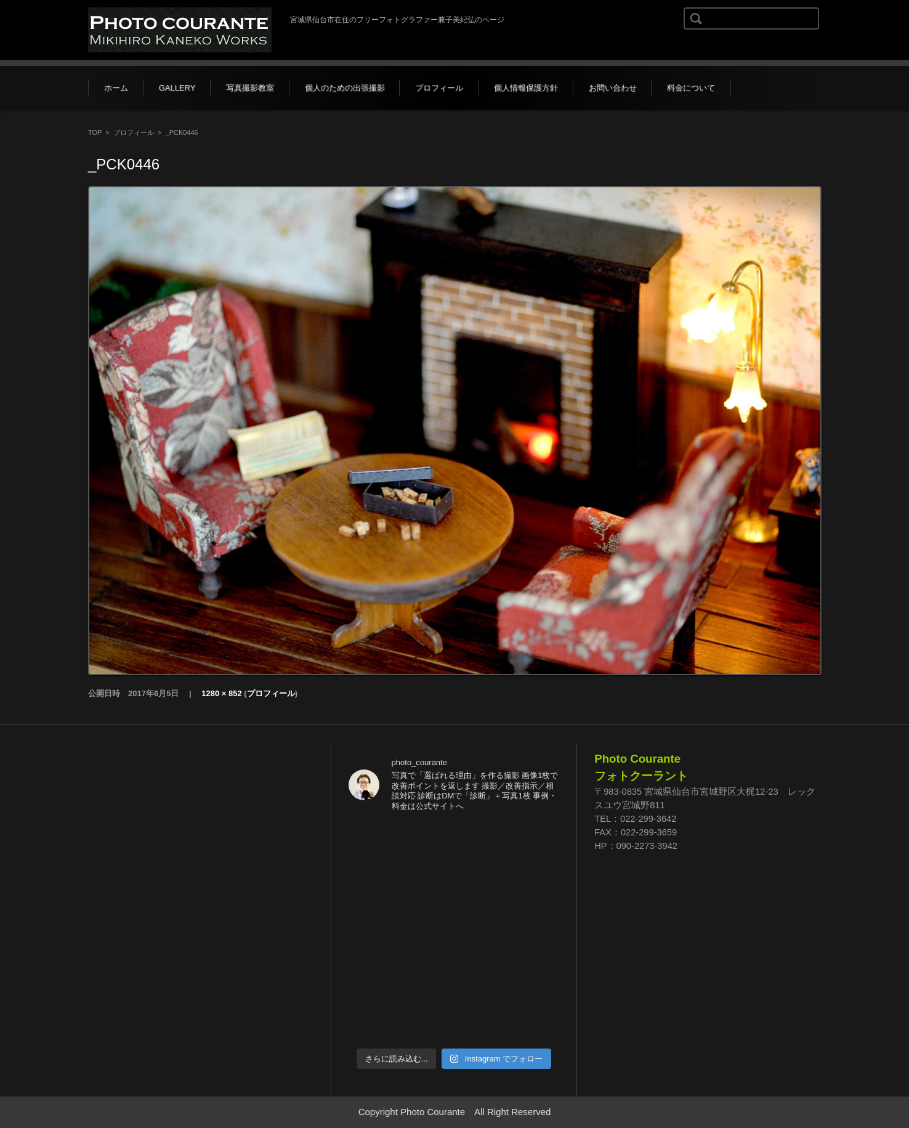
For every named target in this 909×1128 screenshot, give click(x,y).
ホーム (116, 87)
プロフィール (439, 87)
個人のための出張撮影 (345, 87)
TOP (95, 132)
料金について (691, 87)
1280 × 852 (221, 693)
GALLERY (177, 87)
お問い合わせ (613, 87)
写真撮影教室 (250, 87)
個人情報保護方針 (526, 87)
